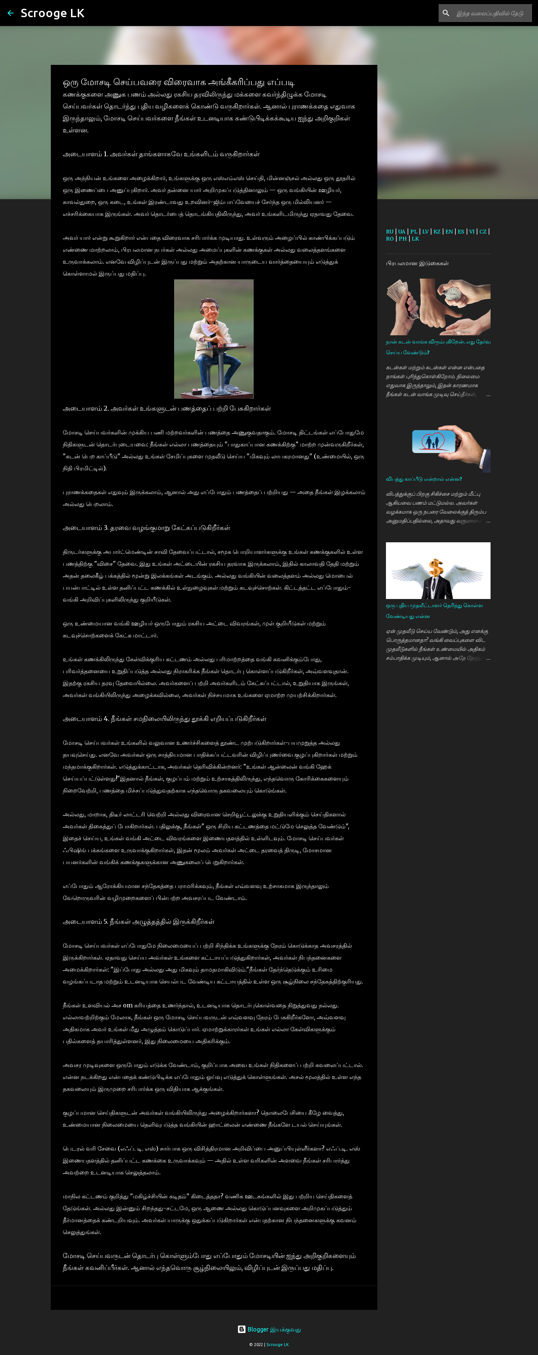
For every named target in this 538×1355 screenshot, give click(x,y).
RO (390, 238)
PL (413, 231)
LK (415, 238)
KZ (436, 231)
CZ (482, 231)
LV (425, 231)
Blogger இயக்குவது (269, 1329)
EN (449, 231)
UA (401, 231)
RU (389, 231)
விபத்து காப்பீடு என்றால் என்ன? (424, 479)
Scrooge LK (52, 12)
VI (471, 231)
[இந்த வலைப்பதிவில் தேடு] (493, 13)
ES (461, 231)
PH (403, 238)
